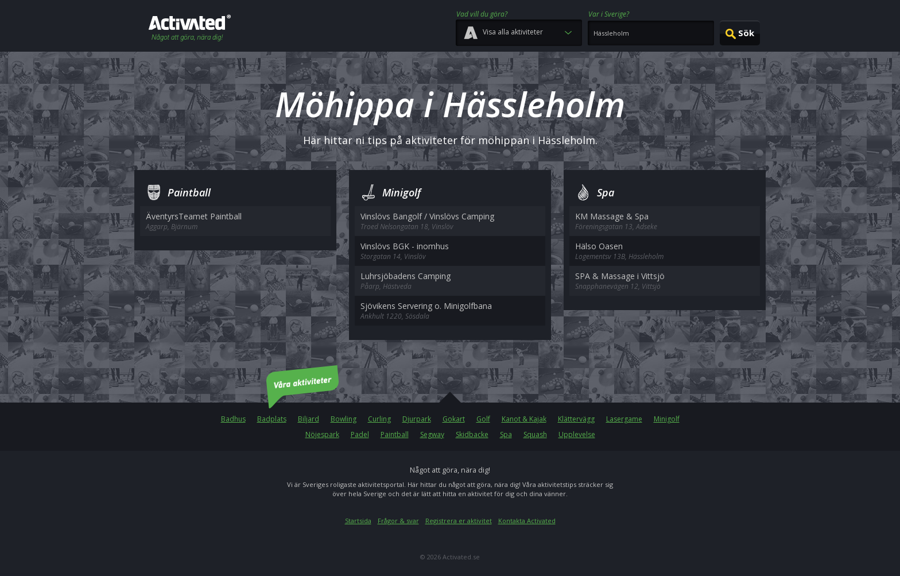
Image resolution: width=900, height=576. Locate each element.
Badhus (233, 419)
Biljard (308, 419)
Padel (360, 434)
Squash (535, 434)
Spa (506, 434)
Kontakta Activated (527, 520)
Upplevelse (576, 434)
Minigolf (667, 419)
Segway (432, 434)
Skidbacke (472, 434)
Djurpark (416, 419)
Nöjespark (322, 434)
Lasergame (624, 419)
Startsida (358, 520)
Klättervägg (576, 419)
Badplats (271, 419)
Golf (483, 419)
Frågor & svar (398, 520)
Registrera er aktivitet (458, 520)
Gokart (454, 419)
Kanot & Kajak (524, 419)
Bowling (343, 419)
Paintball (395, 434)
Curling (379, 419)
